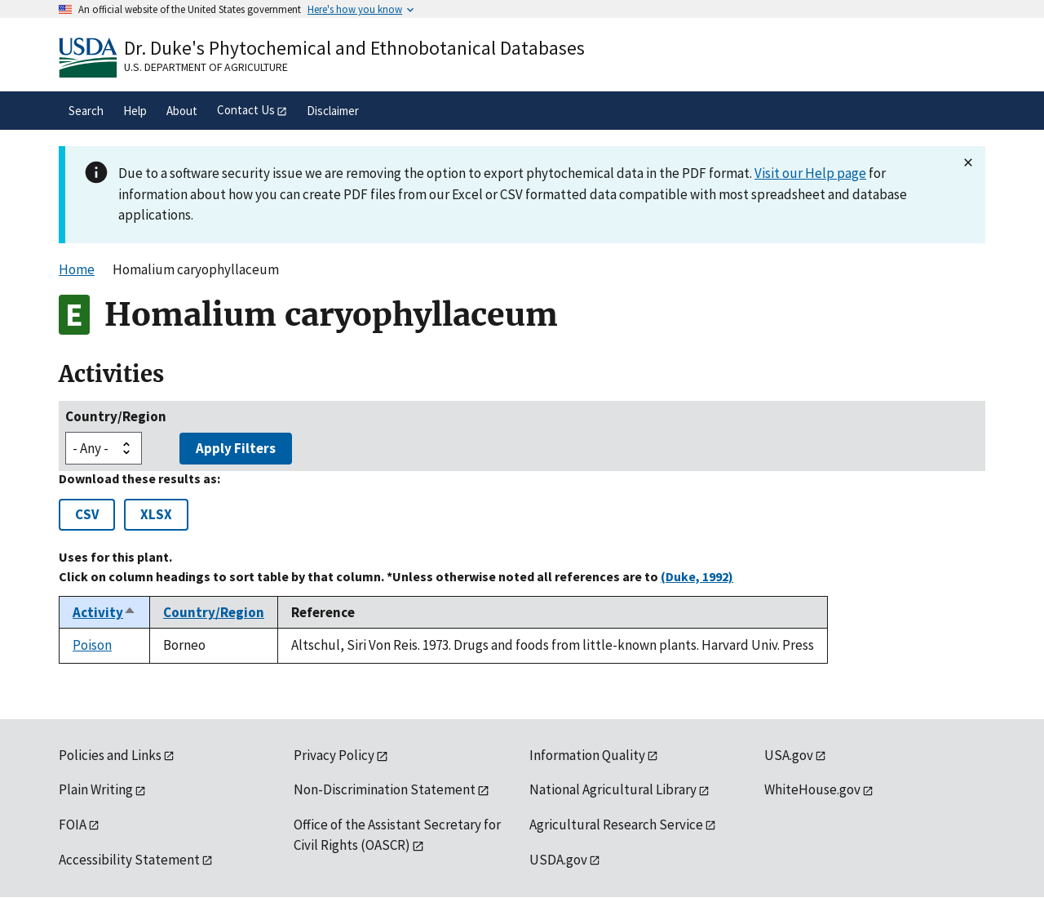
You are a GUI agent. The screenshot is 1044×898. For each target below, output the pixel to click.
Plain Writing (96, 789)
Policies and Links (110, 755)
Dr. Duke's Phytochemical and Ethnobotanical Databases (354, 48)
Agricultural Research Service (616, 825)
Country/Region (115, 416)
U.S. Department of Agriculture (206, 67)
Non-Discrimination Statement (385, 789)
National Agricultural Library (613, 789)
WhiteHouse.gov (812, 789)
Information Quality (587, 755)
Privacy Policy (334, 755)
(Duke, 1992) (697, 576)
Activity (104, 612)
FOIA (72, 825)
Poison (92, 645)
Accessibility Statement (129, 860)
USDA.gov (558, 860)
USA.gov (788, 755)
